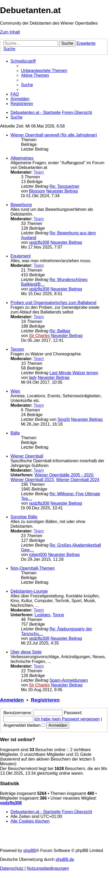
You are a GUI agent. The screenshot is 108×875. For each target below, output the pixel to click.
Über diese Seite (26, 652)
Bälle (15, 433)
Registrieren (45, 700)
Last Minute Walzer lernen (74, 373)
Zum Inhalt (10, 32)
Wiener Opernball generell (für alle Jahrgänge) (54, 135)
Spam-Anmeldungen (69, 680)
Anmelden (12, 700)
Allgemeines (22, 158)
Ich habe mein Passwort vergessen (67, 719)
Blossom (37, 191)
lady (33, 377)
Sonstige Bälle (24, 517)
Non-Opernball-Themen (33, 568)
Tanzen (17, 349)
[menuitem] (44, 70)
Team (39, 172)
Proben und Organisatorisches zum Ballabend (53, 302)
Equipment (21, 256)
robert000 (38, 554)
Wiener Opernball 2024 (77, 479)
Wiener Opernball (27, 456)
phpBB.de (65, 859)
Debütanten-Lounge (29, 591)
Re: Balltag (60, 331)
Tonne (58, 615)
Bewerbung (21, 204)
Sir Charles (39, 335)
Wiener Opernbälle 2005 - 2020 (64, 475)
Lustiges (42, 615)
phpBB (29, 850)
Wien (15, 391)
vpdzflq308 (39, 242)
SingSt (64, 419)
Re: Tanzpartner (65, 186)
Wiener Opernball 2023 (32, 479)
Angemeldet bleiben (24, 725)
